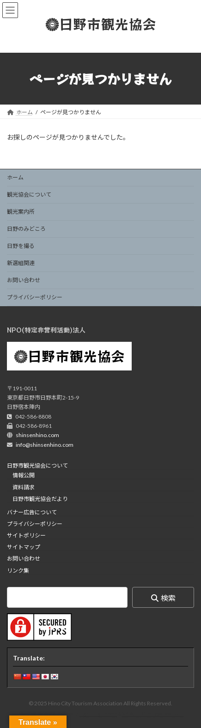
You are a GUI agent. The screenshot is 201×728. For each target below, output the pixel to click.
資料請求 (23, 487)
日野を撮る (21, 245)
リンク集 (18, 570)
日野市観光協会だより (40, 498)
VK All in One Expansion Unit (153, 713)
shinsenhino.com (37, 435)
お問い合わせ (23, 280)
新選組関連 (21, 262)
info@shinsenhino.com (44, 444)
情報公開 (23, 475)
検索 (168, 597)
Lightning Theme (98, 713)
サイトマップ (23, 546)
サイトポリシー (26, 535)
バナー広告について (32, 512)
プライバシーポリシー (34, 297)
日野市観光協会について (37, 465)
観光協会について (29, 194)
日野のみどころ (26, 228)
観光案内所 (21, 211)
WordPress (55, 713)
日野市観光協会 (76, 355)
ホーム (15, 177)
